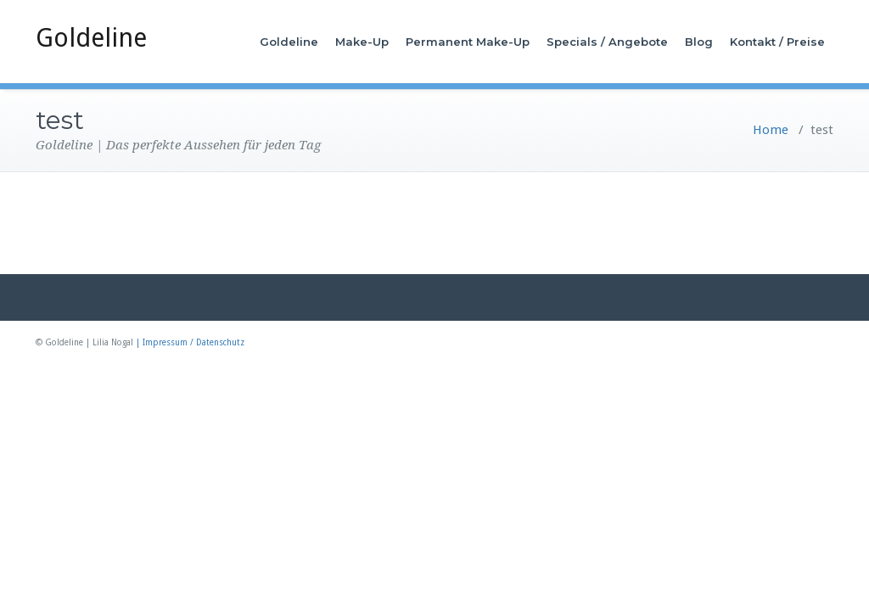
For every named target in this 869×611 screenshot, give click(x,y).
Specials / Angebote (607, 41)
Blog (699, 41)
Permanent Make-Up (468, 41)
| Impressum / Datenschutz (190, 342)
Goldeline (91, 38)
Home (770, 129)
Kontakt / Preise (777, 41)
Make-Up (362, 41)
